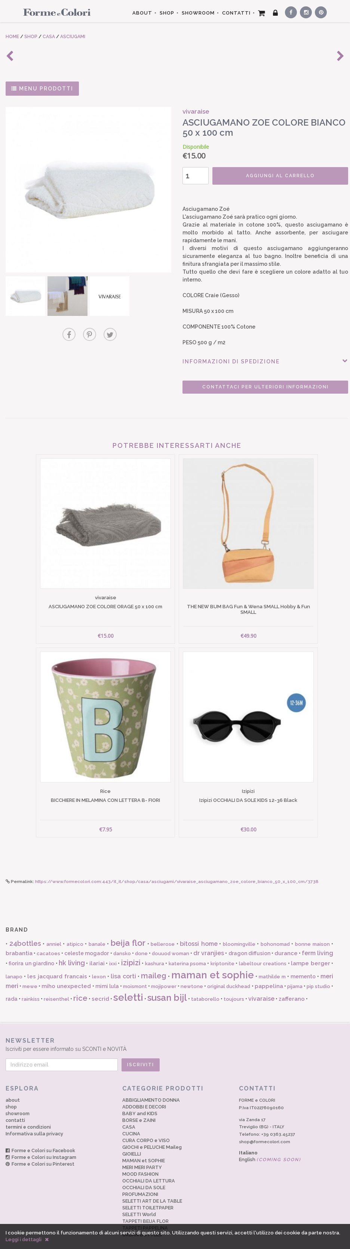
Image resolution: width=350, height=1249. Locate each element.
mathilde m (272, 964)
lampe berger (310, 951)
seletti (128, 984)
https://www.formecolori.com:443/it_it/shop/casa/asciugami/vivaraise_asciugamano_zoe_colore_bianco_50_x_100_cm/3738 (177, 869)
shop (11, 1094)
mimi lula (107, 974)
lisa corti (123, 963)
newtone (192, 974)
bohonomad (275, 932)
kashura (154, 951)
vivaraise (261, 986)
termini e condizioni (28, 1114)
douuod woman (170, 941)
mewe (29, 974)
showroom (18, 1101)
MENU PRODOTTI (42, 89)
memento (303, 964)
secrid (100, 986)
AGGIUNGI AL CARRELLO (269, 175)
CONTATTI (236, 13)
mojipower (163, 974)
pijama (295, 974)
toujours (234, 986)
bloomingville (239, 932)
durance (286, 940)
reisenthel (56, 986)
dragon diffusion (249, 941)
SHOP (167, 13)
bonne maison (312, 932)
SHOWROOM (198, 13)
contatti (15, 1107)
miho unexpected (66, 973)
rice (80, 985)
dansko (122, 941)
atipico (75, 932)
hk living (72, 950)
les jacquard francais (57, 963)
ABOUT (142, 13)
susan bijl (167, 984)
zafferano (292, 986)
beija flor (128, 930)
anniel (53, 932)
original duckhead (228, 974)
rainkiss (31, 986)
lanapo (14, 964)
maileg (153, 963)
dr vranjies (208, 940)
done (141, 941)
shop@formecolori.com (264, 1129)
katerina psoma (187, 951)
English (270, 1147)
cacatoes (48, 941)
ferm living (317, 940)
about (13, 1087)
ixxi (113, 951)
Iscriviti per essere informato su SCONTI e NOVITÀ (175, 1032)
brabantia (19, 940)
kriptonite (222, 951)
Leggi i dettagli (24, 1239)
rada (12, 986)
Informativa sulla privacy (34, 1121)
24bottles (25, 931)
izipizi (131, 950)
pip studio (318, 974)
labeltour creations (262, 951)
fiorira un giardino (31, 951)
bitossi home (199, 931)
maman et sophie (212, 962)
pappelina (269, 973)
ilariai (97, 951)
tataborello (205, 986)
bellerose (163, 932)
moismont (135, 974)
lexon (99, 964)
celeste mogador (86, 941)
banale (97, 932)
